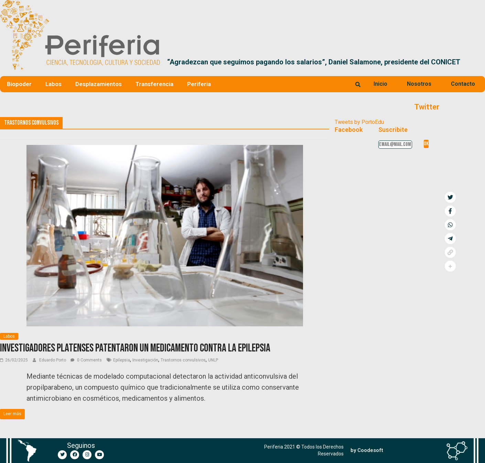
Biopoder (19, 84)
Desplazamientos (98, 84)
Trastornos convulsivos (183, 360)
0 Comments (86, 360)
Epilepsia (121, 360)
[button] (477, 62)
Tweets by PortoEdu (359, 122)
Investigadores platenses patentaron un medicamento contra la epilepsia (135, 348)
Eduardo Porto (53, 360)
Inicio (380, 84)
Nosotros (419, 84)
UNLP (213, 360)
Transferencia (154, 84)
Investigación (145, 360)
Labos (53, 84)
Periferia (199, 84)
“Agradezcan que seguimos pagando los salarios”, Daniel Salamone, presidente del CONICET (313, 62)
